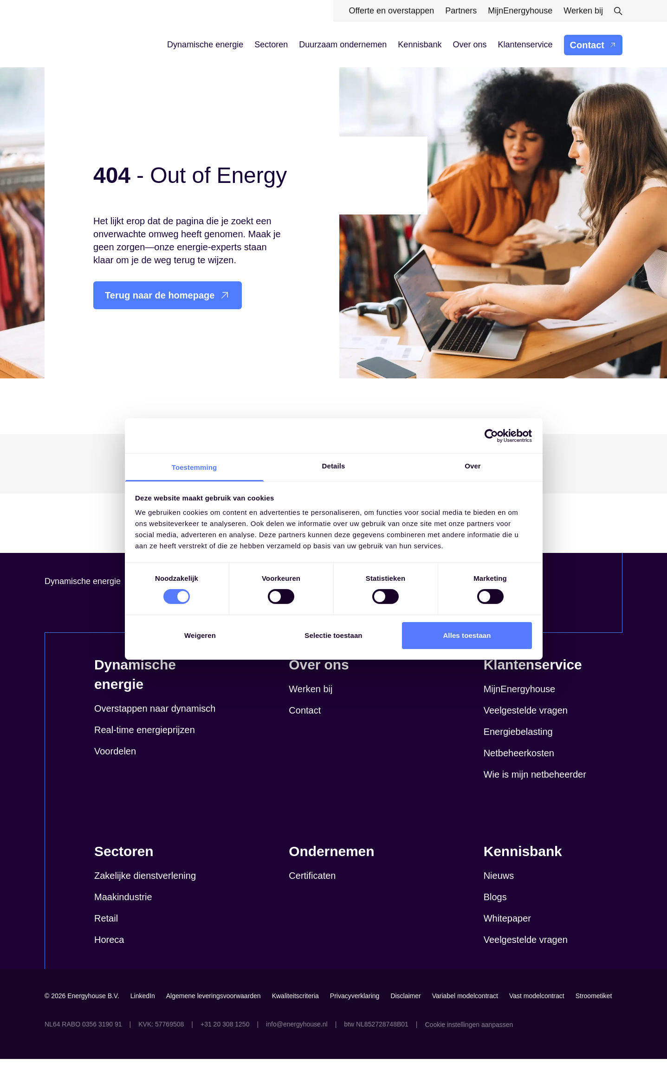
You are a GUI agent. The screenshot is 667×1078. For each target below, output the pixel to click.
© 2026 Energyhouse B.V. (82, 1015)
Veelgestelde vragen (526, 729)
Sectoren (271, 44)
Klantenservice (525, 44)
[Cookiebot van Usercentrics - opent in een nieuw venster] (491, 435)
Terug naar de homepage (167, 295)
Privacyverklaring (355, 1015)
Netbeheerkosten (519, 772)
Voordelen (115, 770)
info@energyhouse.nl (297, 1043)
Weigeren (200, 635)
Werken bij (310, 708)
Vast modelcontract (536, 1015)
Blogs (495, 916)
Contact (593, 45)
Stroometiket (594, 1015)
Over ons (469, 44)
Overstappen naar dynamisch (154, 727)
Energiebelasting (518, 751)
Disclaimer (405, 1015)
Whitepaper (507, 937)
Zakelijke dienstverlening (145, 895)
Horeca (109, 959)
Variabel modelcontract (465, 1015)
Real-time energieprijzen (144, 749)
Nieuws (499, 895)
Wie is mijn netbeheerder (535, 793)
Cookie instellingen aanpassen (469, 1043)
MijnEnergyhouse (520, 708)
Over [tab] (473, 466)
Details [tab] (333, 466)
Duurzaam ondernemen (343, 44)
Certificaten (312, 895)
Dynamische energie (205, 44)
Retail (106, 937)
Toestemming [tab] (194, 467)
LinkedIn (142, 1015)
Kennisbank (419, 44)
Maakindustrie (123, 916)
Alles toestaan (467, 635)
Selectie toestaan (333, 635)
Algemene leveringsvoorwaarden (213, 1015)
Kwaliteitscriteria (295, 1015)
